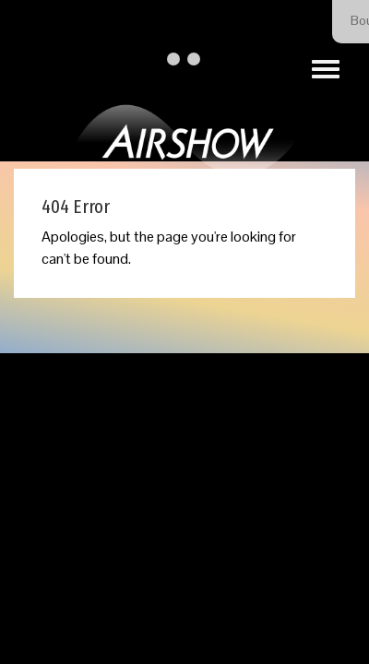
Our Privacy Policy (261, 457)
